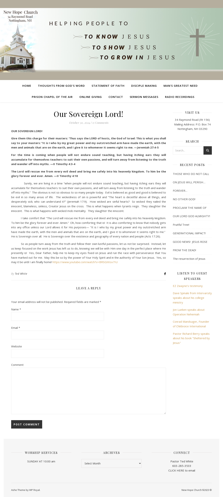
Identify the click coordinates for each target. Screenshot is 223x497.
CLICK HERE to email (181, 470)
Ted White (21, 273)
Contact (116, 97)
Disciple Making (144, 85)
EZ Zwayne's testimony (188, 286)
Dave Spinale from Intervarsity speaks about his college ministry (192, 297)
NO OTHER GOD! (184, 199)
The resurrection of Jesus (189, 259)
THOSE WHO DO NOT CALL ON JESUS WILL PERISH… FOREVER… (191, 182)
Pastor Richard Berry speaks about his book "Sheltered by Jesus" (191, 338)
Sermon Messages (144, 97)
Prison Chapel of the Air (52, 97)
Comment (17, 365)
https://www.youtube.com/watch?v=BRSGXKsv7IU (85, 262)
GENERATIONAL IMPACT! (189, 233)
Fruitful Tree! (181, 224)
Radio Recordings (179, 97)
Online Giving (90, 97)
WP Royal (34, 490)
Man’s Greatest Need (181, 85)
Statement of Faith (108, 85)
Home (26, 85)
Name (16, 309)
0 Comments (100, 122)
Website (16, 346)
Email (15, 328)
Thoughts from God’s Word (61, 85)
